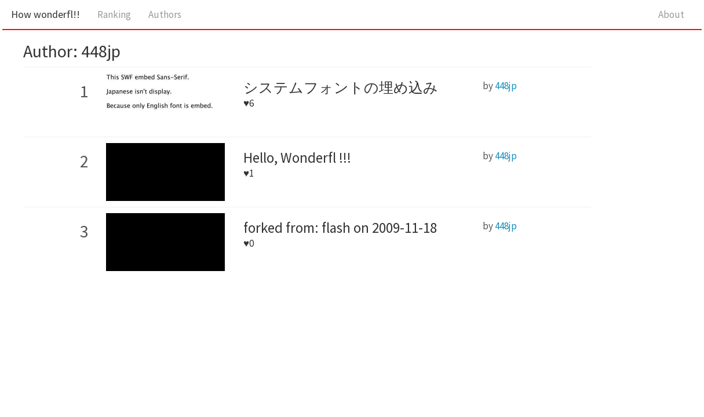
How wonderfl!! (45, 14)
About (671, 14)
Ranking (114, 14)
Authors (164, 14)
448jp (506, 85)
